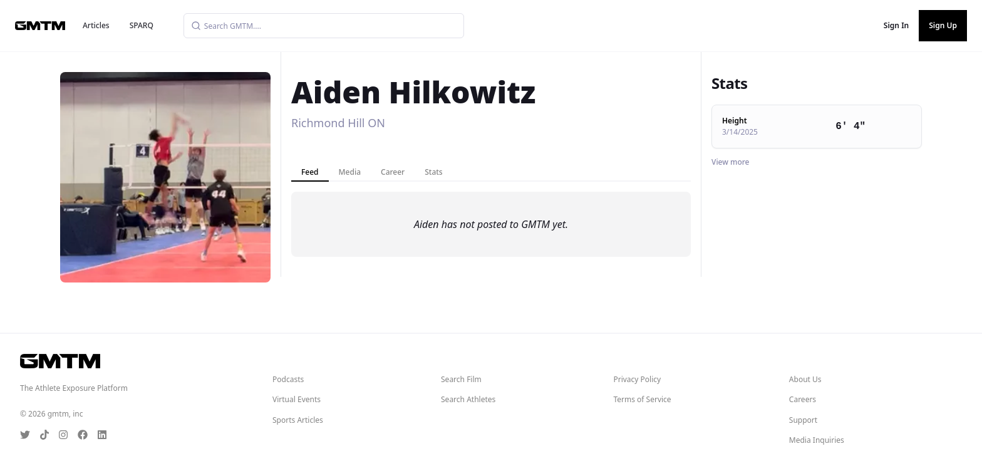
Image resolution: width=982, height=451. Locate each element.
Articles (96, 25)
